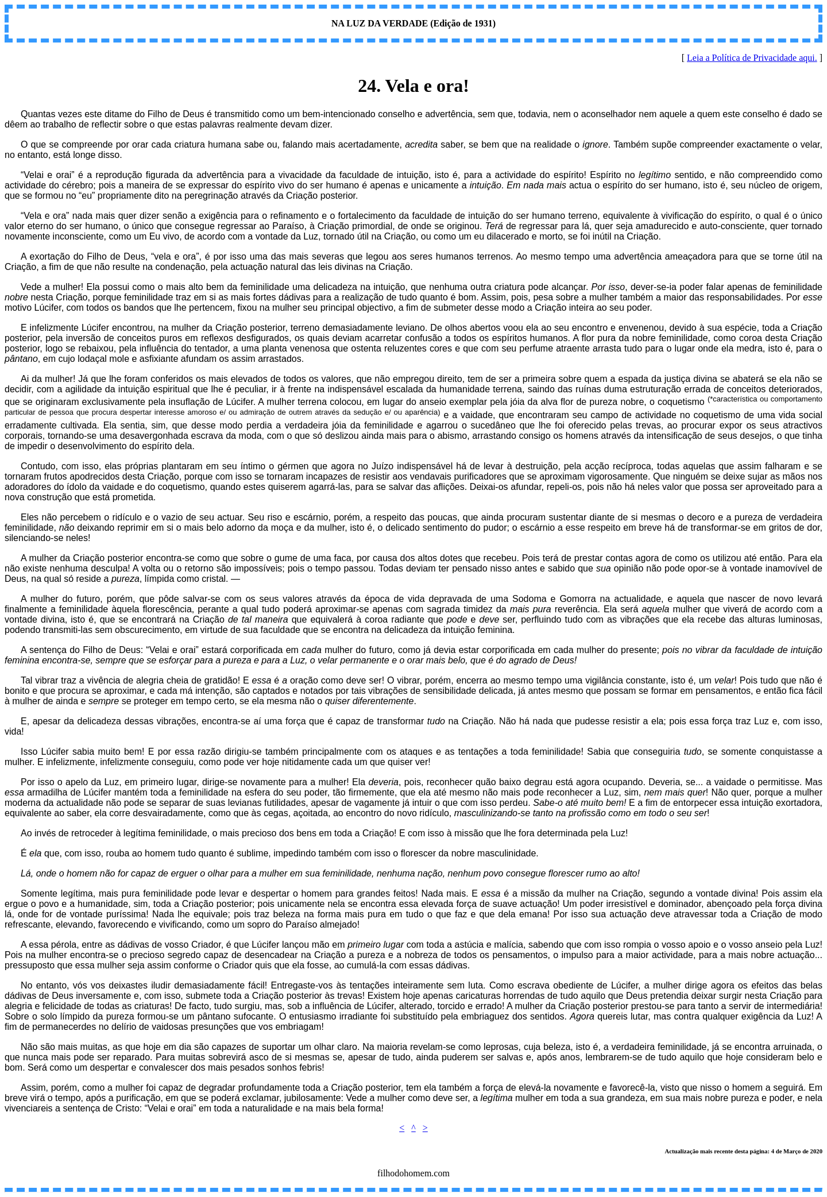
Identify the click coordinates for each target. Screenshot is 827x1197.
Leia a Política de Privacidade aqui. (752, 58)
